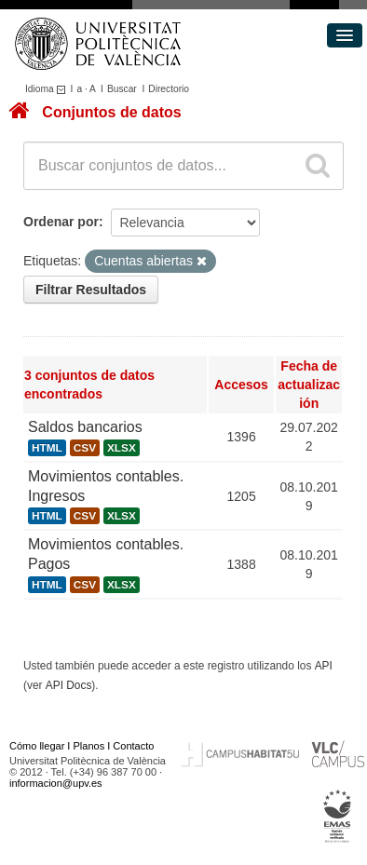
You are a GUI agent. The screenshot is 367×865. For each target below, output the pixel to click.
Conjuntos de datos (111, 112)
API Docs (69, 685)
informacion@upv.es (55, 783)
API (324, 665)
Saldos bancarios (85, 427)
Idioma (48, 89)
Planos (89, 745)
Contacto (133, 745)
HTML (47, 447)
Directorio (168, 89)
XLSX (121, 447)
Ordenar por (61, 221)
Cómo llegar (36, 745)
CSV (85, 447)
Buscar (122, 89)
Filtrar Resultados (90, 289)
